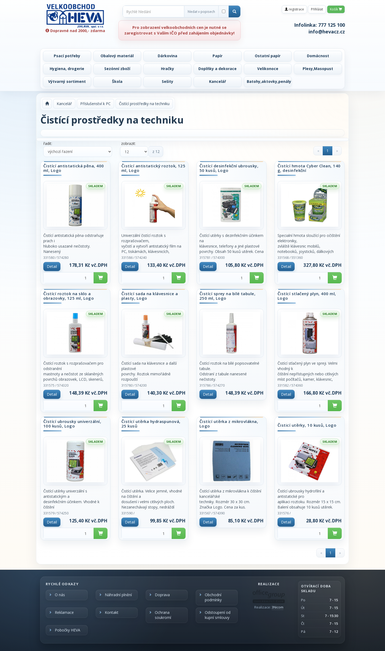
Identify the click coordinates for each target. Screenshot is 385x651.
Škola (117, 81)
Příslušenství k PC (95, 103)
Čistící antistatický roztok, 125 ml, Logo (153, 168)
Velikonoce (267, 68)
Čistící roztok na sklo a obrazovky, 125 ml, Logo (68, 295)
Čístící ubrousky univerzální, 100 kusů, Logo (72, 423)
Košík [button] (336, 9)
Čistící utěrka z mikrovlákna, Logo (228, 423)
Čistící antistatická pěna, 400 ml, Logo (73, 168)
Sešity (167, 81)
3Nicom (277, 607)
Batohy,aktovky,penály (269, 81)
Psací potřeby (67, 55)
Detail (52, 266)
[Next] (337, 150)
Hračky (167, 68)
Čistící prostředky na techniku (144, 103)
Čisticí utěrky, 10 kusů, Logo (307, 425)
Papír (217, 55)
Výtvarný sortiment (67, 81)
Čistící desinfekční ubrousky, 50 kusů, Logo (228, 168)
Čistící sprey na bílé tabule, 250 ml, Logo (227, 295)
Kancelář (217, 81)
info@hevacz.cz (327, 31)
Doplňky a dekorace (217, 68)
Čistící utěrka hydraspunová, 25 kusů (150, 423)
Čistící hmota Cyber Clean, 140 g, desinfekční (309, 168)
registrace (294, 9)
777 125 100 (331, 25)
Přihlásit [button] (317, 9)
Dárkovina (167, 55)
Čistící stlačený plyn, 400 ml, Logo (307, 295)
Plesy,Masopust (318, 68)
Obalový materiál (117, 55)
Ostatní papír (267, 55)
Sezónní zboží (117, 68)
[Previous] (318, 150)
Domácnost (318, 55)
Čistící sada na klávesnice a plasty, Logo (149, 295)
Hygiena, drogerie (67, 68)
